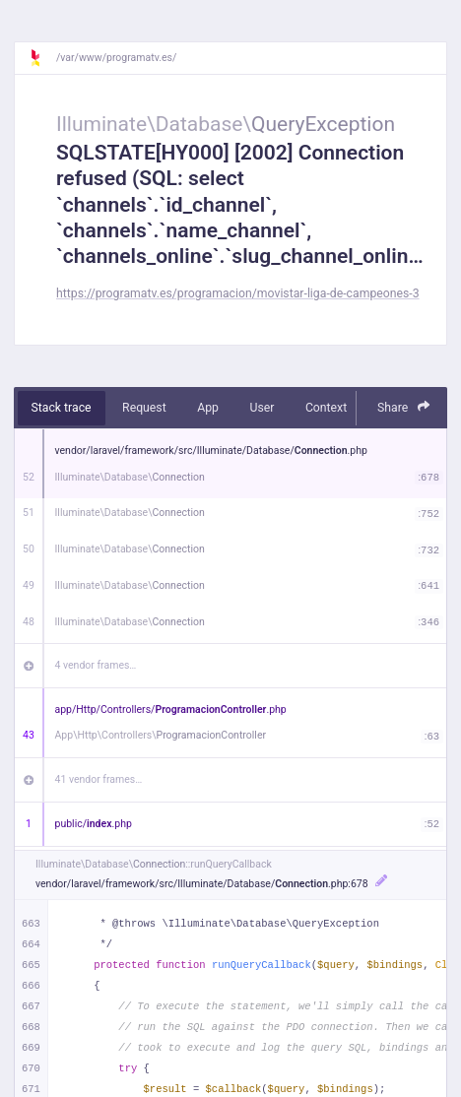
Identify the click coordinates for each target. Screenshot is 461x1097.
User (261, 408)
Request (144, 408)
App (208, 408)
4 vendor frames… (96, 665)
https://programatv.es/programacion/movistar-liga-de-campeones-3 (238, 293)
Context (326, 408)
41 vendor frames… (99, 779)
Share (403, 407)
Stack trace (62, 408)
